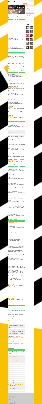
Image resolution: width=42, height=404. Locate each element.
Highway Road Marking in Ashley (11, 397)
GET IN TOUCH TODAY (16, 19)
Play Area (9, 393)
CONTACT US (17, 305)
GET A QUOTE (17, 72)
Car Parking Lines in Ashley (11, 399)
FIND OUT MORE (16, 52)
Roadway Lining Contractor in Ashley (12, 396)
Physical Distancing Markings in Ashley (11, 403)
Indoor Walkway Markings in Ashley (12, 402)
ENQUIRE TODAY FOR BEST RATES (16, 220)
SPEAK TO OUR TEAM (16, 121)
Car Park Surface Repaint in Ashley (12, 400)
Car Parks (9, 398)
